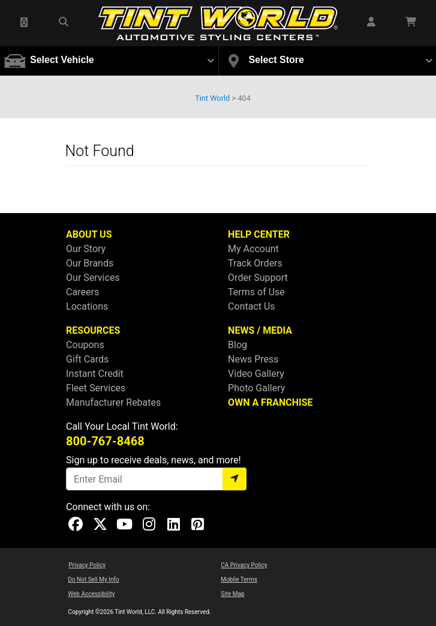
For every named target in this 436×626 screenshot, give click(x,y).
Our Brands (89, 263)
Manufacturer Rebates (113, 402)
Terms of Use (256, 292)
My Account (253, 248)
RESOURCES (93, 330)
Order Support (258, 277)
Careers (82, 292)
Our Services (93, 277)
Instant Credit (95, 373)
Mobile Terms (239, 579)
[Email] (144, 479)
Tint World (212, 98)
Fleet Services (95, 388)
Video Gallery (256, 373)
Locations (87, 306)
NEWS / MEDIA (260, 330)
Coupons (85, 345)
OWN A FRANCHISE (270, 402)
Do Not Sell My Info (93, 579)
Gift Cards (87, 359)
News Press (253, 359)
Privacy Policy (87, 565)
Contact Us (251, 306)
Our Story (86, 248)
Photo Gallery (256, 388)
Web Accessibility (91, 594)
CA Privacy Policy (244, 565)
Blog (237, 345)
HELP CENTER (259, 234)
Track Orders (255, 263)
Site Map (232, 594)
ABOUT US (89, 234)
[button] (24, 23)
